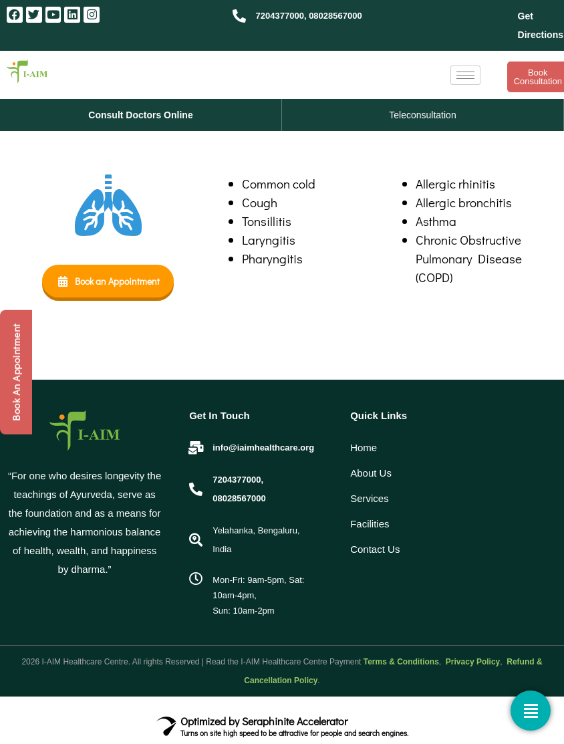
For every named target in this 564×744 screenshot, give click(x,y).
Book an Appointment (108, 281)
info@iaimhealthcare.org (263, 448)
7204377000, (281, 16)
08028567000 (335, 16)
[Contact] (531, 711)
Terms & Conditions (401, 661)
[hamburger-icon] (465, 75)
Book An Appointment (16, 372)
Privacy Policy (472, 661)
